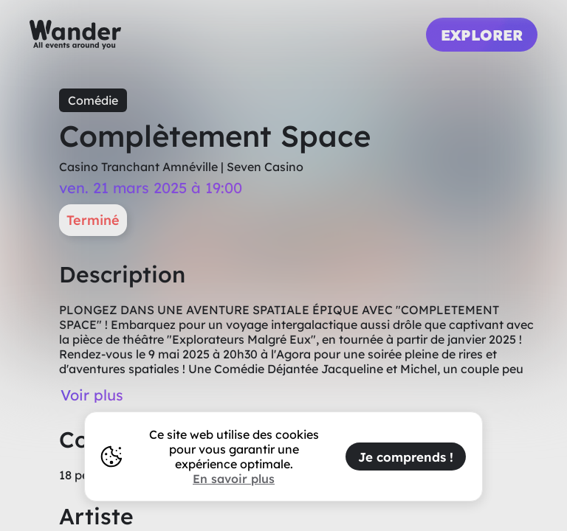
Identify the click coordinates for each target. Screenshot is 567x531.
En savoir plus (234, 478)
